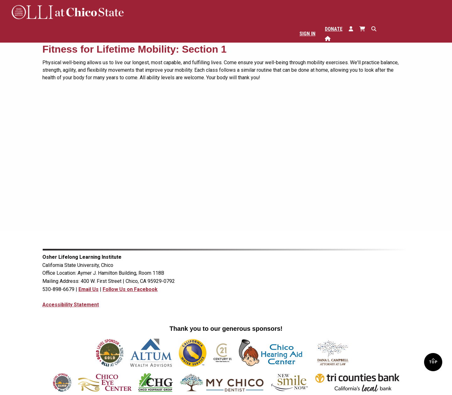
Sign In (307, 34)
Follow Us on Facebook (130, 289)
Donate (333, 29)
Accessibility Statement (70, 305)
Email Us (88, 289)
